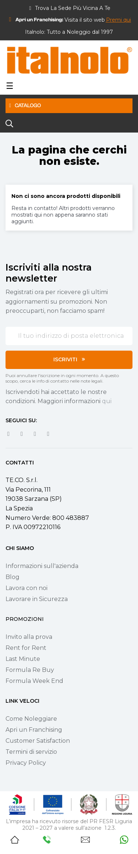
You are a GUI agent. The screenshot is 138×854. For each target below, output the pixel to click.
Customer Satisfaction (38, 740)
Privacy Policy (26, 762)
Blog (13, 576)
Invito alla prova (29, 636)
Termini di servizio (31, 751)
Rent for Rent (26, 647)
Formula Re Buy (30, 669)
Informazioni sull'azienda (42, 565)
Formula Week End (34, 680)
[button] (118, 20)
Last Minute (23, 658)
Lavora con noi (26, 588)
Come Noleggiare (31, 718)
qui (107, 401)
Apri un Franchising (34, 729)
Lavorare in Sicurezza (37, 599)
